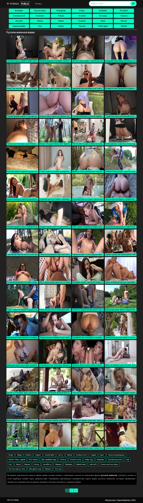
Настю (60, 455)
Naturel (69, 455)
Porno (18, 3)
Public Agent (103, 26)
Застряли (19, 21)
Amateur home (81, 455)
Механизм (68, 464)
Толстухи (58, 469)
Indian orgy (89, 460)
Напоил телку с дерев (16, 460)
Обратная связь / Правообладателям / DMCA (120, 500)
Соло (40, 26)
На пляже (82, 16)
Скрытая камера (19, 26)
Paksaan (48, 469)
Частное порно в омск (16, 469)
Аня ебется (47, 464)
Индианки (100, 460)
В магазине (40, 16)
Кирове (27, 464)
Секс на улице (13, 500)
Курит (102, 455)
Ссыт (10, 464)
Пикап (103, 21)
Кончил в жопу (75, 460)
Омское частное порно (109, 464)
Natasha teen (81, 464)
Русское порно (40, 11)
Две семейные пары (48, 460)
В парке (61, 16)
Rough (10, 455)
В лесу (81, 11)
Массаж (124, 21)
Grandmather (49, 455)
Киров (18, 464)
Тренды (38, 4)
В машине (103, 11)
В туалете (124, 11)
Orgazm (38, 455)
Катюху (36, 464)
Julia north (93, 464)
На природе (60, 11)
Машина (58, 464)
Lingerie (93, 455)
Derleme (28, 455)
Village (19, 455)
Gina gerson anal (35, 469)
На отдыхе (103, 16)
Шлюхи (61, 26)
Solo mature (33, 460)
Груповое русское (115, 460)
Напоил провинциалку (116, 455)
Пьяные (61, 21)
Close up (63, 460)
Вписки (40, 21)
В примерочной (19, 16)
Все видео (19, 11)
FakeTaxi (124, 26)
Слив (127, 460)
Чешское (82, 26)
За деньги (82, 21)
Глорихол (124, 16)
